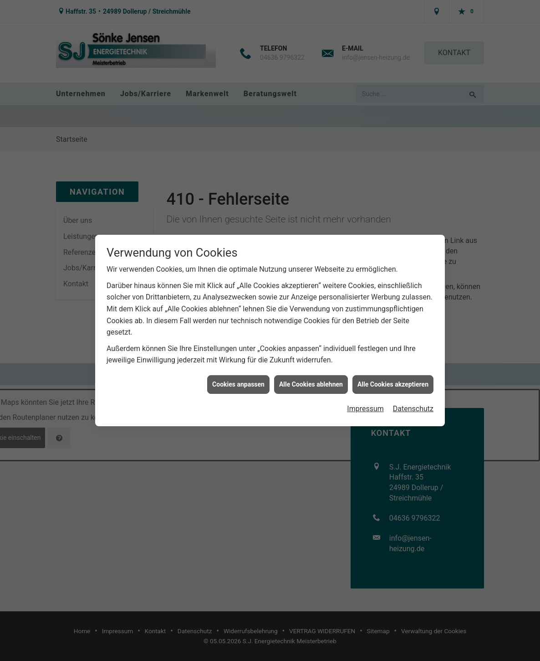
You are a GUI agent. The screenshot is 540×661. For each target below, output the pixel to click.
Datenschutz (413, 404)
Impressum (365, 404)
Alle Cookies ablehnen (311, 379)
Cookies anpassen (238, 379)
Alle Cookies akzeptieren (392, 379)
